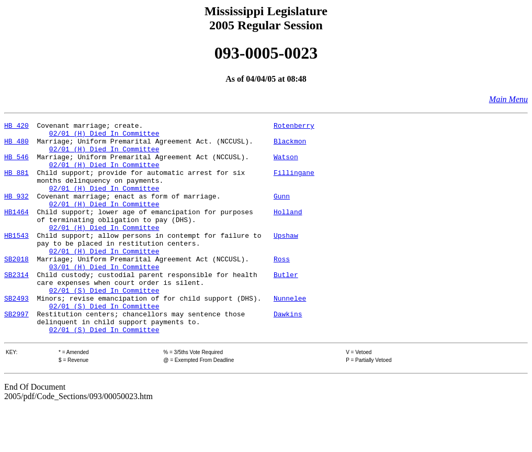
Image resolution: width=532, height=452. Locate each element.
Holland (288, 230)
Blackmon (290, 145)
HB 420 (16, 126)
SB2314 (16, 306)
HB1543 (16, 258)
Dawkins (288, 353)
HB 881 (16, 183)
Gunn (282, 211)
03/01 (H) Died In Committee (104, 296)
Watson (286, 164)
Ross (282, 287)
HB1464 (16, 230)
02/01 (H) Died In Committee (104, 136)
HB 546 (16, 164)
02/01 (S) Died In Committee (104, 324)
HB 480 (16, 145)
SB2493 (16, 334)
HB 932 (16, 211)
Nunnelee (290, 334)
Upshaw (286, 258)
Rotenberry (294, 126)
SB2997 (16, 353)
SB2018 (16, 287)
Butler (286, 306)
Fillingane (294, 183)
